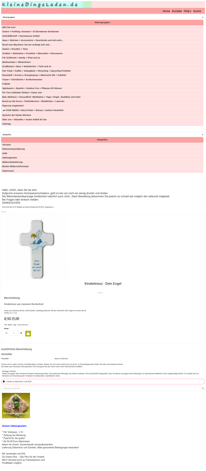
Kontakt (177, 11)
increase (21, 333)
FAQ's (187, 11)
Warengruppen (9, 17)
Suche (197, 11)
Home (166, 11)
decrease (6, 333)
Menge (6, 328)
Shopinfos (7, 135)
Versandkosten (22, 325)
